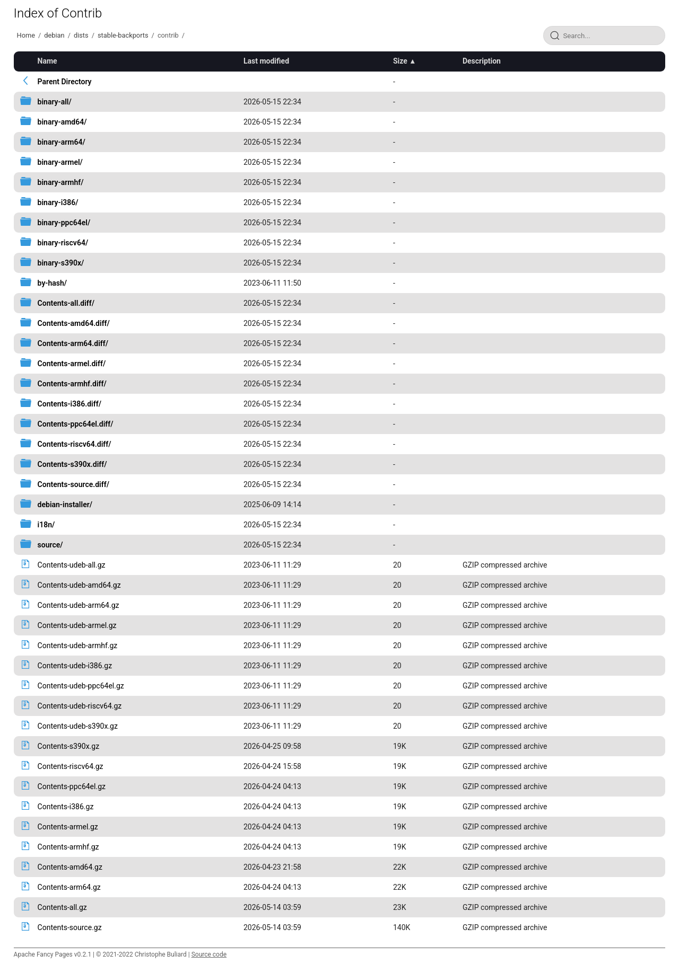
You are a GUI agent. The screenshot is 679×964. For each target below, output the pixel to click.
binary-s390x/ (61, 263)
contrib (168, 35)
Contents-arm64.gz (69, 887)
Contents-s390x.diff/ (72, 464)
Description (482, 61)
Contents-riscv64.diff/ (74, 444)
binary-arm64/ (61, 142)
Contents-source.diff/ (73, 484)
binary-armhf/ (61, 182)
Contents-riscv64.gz (70, 766)
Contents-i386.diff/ (69, 404)
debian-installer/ (65, 504)
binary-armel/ (60, 162)
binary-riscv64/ (63, 242)
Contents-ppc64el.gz (72, 786)
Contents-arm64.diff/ (73, 343)
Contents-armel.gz (68, 827)
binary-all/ (55, 102)
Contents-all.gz (62, 907)
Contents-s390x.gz (69, 746)
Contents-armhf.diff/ (72, 383)
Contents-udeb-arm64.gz (78, 605)
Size (400, 61)
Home (26, 35)
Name (47, 61)
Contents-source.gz (70, 927)
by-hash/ (52, 283)
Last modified (266, 61)
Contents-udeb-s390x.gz (78, 726)
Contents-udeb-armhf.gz (78, 645)
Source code (209, 954)
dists (81, 35)
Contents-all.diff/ (66, 303)
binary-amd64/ (62, 122)
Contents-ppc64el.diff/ (76, 424)
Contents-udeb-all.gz (72, 565)
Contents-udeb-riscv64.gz (80, 706)
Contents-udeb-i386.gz (75, 665)
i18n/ (46, 524)
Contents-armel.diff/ (72, 363)
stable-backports (123, 35)
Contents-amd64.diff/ (74, 323)
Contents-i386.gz (66, 806)
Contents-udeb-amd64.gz (79, 585)
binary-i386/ (58, 202)
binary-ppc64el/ (64, 222)
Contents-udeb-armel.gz (77, 625)
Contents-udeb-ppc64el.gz (81, 686)
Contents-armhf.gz (68, 847)
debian (54, 35)
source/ (50, 545)
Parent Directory (65, 81)
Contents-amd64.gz (70, 867)
